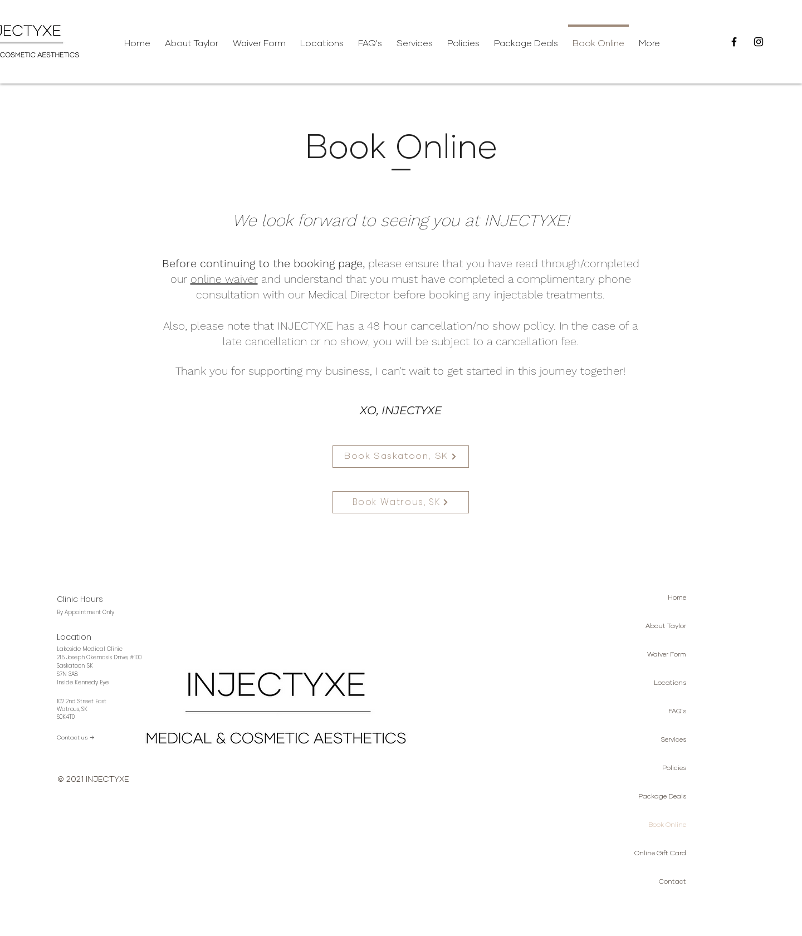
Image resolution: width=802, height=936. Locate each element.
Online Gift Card (660, 853)
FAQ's (677, 711)
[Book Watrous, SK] (400, 502)
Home (677, 598)
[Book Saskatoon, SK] (400, 456)
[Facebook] (734, 42)
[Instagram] (758, 42)
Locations (670, 683)
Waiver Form (666, 654)
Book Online (667, 825)
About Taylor (665, 626)
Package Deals (662, 796)
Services (673, 740)
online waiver (224, 279)
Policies (674, 768)
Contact (672, 882)
